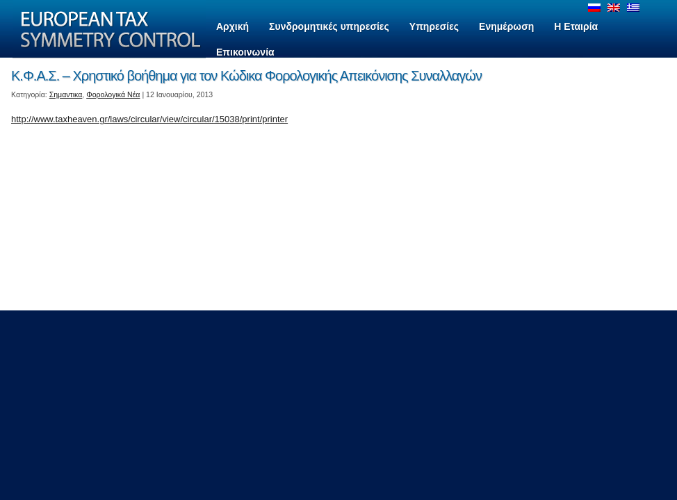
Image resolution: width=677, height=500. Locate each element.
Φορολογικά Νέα (113, 94)
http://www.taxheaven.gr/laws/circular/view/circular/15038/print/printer (149, 119)
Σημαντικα (66, 94)
